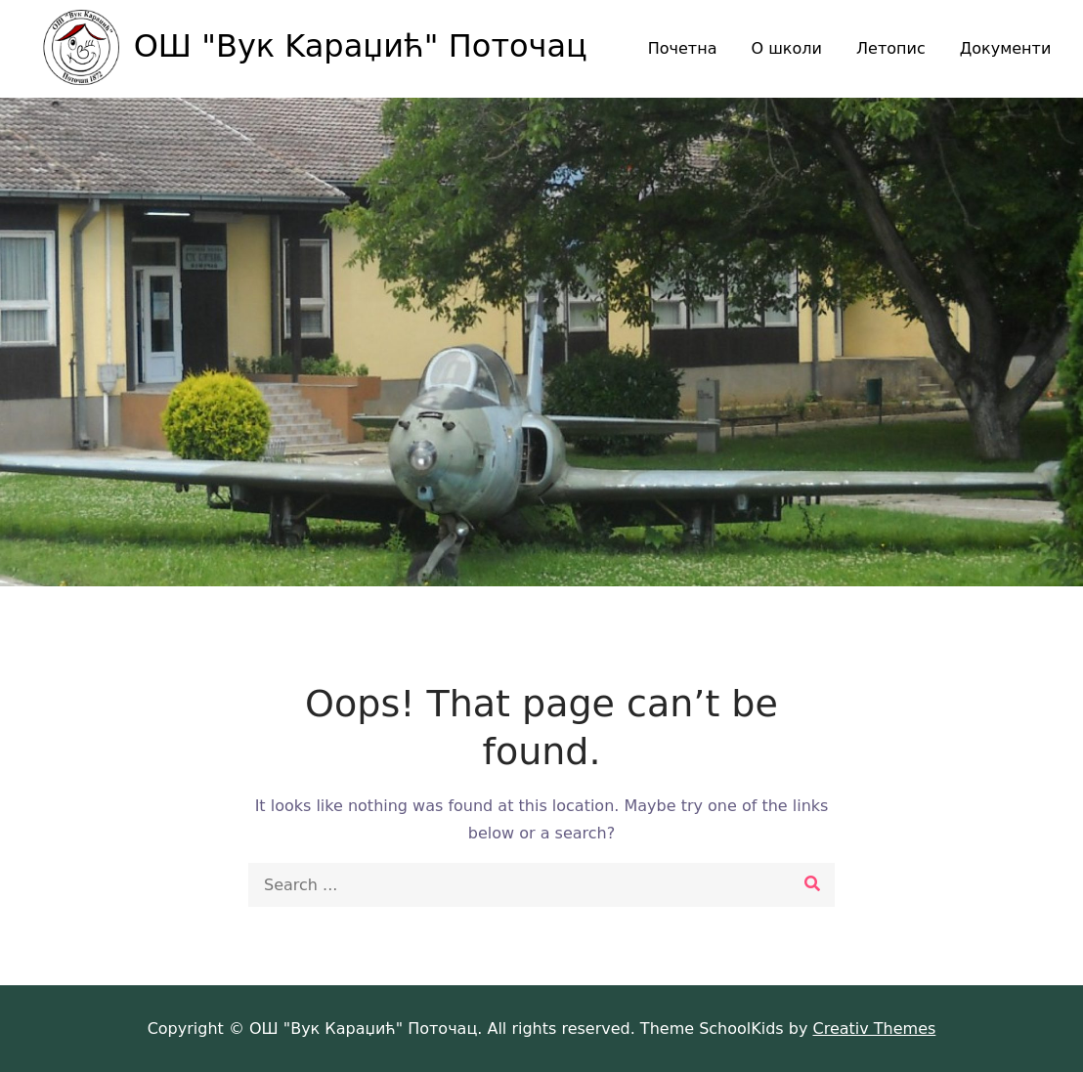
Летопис (891, 48)
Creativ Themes (873, 1028)
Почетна (682, 48)
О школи (787, 48)
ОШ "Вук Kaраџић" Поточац (360, 45)
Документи (1006, 48)
